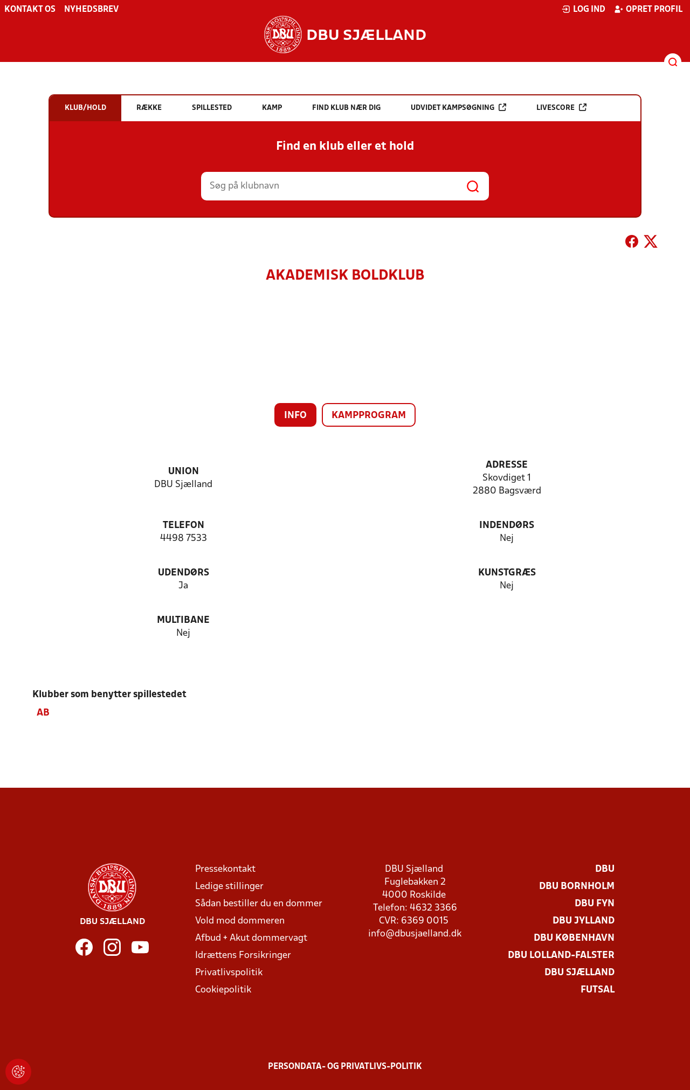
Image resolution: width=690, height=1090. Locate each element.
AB (43, 713)
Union (183, 471)
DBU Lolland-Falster (561, 955)
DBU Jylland (584, 921)
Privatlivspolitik (229, 972)
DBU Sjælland (579, 972)
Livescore (561, 107)
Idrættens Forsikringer (243, 955)
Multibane (183, 620)
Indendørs (506, 525)
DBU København (574, 938)
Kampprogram (369, 415)
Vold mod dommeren (240, 921)
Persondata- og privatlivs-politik (345, 1067)
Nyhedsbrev (91, 9)
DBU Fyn (595, 903)
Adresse (507, 465)
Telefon (183, 525)
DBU (605, 869)
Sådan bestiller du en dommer (258, 903)
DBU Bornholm (577, 886)
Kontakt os (30, 9)
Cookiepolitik (223, 990)
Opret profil (648, 9)
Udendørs (183, 573)
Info (295, 415)
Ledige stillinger (229, 886)
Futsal (598, 990)
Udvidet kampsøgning (458, 107)
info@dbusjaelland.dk (414, 934)
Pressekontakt (225, 869)
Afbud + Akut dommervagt (251, 938)
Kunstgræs (507, 573)
